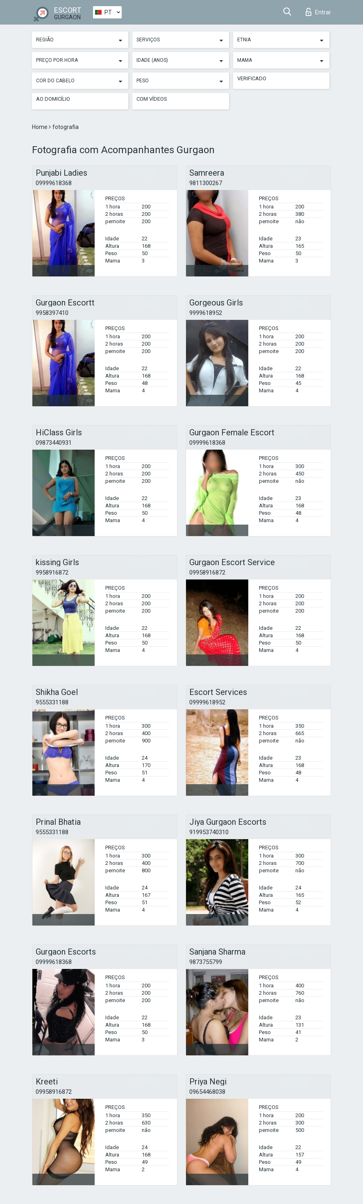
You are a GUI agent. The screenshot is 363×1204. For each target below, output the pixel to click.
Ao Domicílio (53, 99)
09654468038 (207, 1091)
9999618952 (205, 313)
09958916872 (207, 572)
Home (40, 127)
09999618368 (54, 183)
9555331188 (52, 702)
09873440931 (54, 442)
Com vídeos (151, 99)
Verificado (251, 78)
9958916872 (52, 572)
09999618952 (207, 702)
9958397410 (52, 313)
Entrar (318, 11)
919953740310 (209, 832)
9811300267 (205, 183)
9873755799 (205, 962)
